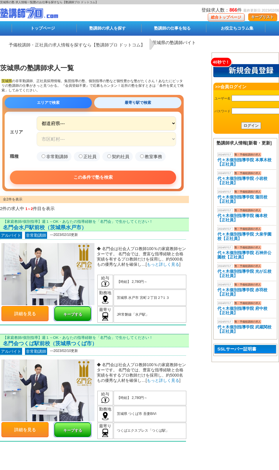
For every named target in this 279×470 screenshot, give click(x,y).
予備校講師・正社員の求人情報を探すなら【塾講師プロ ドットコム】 (77, 44)
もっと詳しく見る (163, 264)
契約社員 (118, 156)
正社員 (87, 156)
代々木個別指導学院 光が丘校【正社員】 (244, 273)
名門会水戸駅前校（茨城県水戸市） (45, 227)
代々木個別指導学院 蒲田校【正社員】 (242, 199)
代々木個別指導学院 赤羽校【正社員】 (242, 292)
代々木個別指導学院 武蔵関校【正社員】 (244, 329)
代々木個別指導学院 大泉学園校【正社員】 (244, 236)
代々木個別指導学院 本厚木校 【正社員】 (244, 162)
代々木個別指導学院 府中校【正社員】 (242, 310)
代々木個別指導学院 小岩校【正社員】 (242, 180)
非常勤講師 (55, 156)
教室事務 (151, 156)
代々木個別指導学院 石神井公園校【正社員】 (244, 254)
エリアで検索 (48, 102)
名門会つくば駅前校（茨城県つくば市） (50, 343)
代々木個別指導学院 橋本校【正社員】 (242, 217)
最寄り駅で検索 (138, 102)
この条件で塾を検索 (93, 177)
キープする (72, 314)
